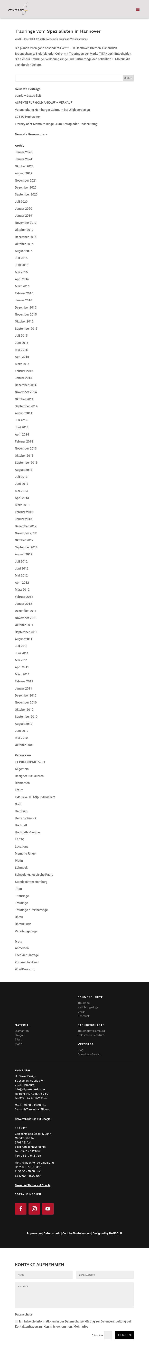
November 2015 (26, 314)
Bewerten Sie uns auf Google (32, 1119)
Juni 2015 (22, 343)
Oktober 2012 (24, 540)
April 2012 (22, 582)
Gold (18, 804)
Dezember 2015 (25, 307)
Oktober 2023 (24, 166)
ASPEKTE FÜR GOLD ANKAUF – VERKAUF (43, 102)
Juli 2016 (21, 258)
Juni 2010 (22, 730)
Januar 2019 (23, 215)
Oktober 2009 (24, 745)
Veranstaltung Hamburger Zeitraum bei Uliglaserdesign (52, 109)
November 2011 (26, 618)
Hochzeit (21, 825)
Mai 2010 (21, 737)
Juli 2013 (21, 477)
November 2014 (26, 392)
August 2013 (23, 470)
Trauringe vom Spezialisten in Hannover (58, 31)
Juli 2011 (21, 646)
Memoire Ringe (25, 853)
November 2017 (26, 223)
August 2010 (23, 724)
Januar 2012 (23, 604)
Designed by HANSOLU (107, 1233)
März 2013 (22, 505)
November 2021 (26, 180)
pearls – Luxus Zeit (28, 95)
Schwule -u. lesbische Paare (34, 874)
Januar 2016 (23, 300)
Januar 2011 (23, 688)
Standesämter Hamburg (31, 882)
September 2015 (26, 328)
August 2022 (23, 173)
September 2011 (26, 632)
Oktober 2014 (24, 399)
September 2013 (26, 462)
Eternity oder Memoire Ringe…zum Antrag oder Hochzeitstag (56, 124)
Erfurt (19, 790)
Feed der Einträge (27, 955)
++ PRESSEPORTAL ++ (30, 762)
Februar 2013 (24, 512)
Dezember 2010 (25, 695)
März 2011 (22, 674)
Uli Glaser (24, 39)
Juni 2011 (22, 653)
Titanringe (22, 896)
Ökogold (20, 1035)
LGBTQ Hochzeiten (28, 116)
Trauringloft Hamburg (91, 1031)
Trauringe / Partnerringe (31, 910)
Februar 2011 (24, 681)
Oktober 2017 (24, 229)
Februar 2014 (24, 441)
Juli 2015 (21, 335)
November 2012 (26, 533)
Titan (18, 889)
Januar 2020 (23, 208)
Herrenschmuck (26, 818)
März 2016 (22, 286)
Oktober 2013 (24, 455)
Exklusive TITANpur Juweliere (35, 797)
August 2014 (23, 413)
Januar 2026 (23, 152)
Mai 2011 (21, 660)
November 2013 (26, 448)
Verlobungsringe (79, 39)
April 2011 (22, 667)
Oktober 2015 (24, 321)
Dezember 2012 (25, 526)
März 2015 (22, 364)
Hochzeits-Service (27, 832)
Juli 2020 (21, 201)
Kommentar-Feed (27, 962)
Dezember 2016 (25, 237)
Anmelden (22, 948)
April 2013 (22, 498)
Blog (80, 1050)
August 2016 (23, 251)
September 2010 (26, 716)
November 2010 (26, 702)
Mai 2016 (21, 272)
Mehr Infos (80, 1326)
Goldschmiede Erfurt (91, 1035)
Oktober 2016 (24, 244)
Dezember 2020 (25, 187)
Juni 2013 (22, 483)
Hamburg (21, 811)
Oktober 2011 (24, 625)
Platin (19, 860)
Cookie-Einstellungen (76, 1233)
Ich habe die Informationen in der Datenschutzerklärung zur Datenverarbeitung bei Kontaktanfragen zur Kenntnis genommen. (73, 1324)
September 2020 (26, 194)
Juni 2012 (22, 568)
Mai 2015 (21, 350)
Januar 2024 (23, 159)
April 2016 (22, 279)
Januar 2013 (23, 519)
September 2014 (26, 406)
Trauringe (64, 39)
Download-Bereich (89, 1054)
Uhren (19, 917)
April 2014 (22, 434)
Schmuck (21, 867)
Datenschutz (52, 1233)
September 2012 (26, 547)
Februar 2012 (24, 597)
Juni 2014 (22, 427)
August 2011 (23, 639)
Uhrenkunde (23, 924)
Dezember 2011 (25, 610)
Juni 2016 (22, 265)
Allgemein (52, 39)
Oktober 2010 (24, 709)
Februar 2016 (24, 293)
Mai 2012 (21, 575)
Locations (21, 846)
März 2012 (22, 589)
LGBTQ (19, 839)
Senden (124, 1335)
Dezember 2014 (25, 385)
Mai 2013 (21, 491)
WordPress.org (25, 969)
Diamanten (22, 783)
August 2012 (23, 554)
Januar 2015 (23, 378)
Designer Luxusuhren (29, 776)
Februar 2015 (24, 371)
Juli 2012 (21, 561)
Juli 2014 (21, 420)
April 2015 (22, 356)
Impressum (34, 1233)
